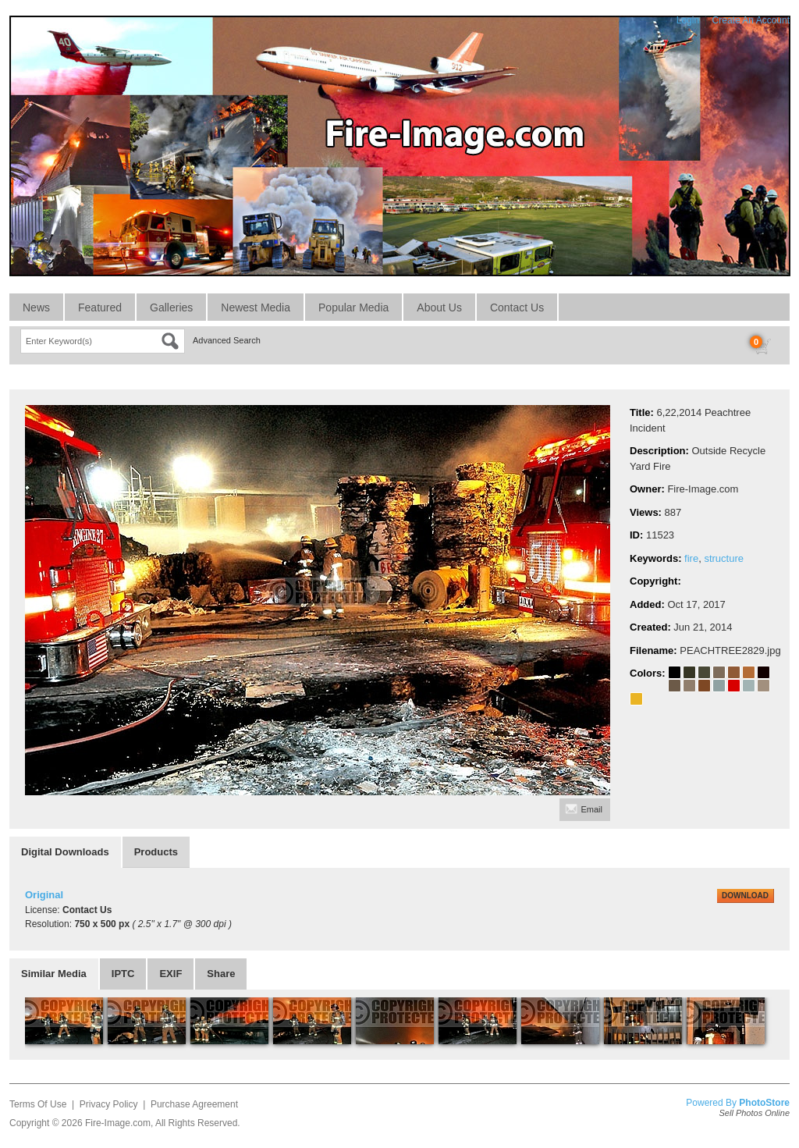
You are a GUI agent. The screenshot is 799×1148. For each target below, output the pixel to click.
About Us (439, 307)
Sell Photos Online (754, 1113)
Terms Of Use (37, 1104)
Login (687, 20)
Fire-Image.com (118, 1123)
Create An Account (751, 20)
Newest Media (255, 307)
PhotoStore (764, 1102)
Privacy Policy (109, 1104)
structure (724, 558)
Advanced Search (227, 340)
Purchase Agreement (194, 1104)
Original (44, 895)
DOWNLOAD (745, 895)
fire (691, 558)
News (36, 307)
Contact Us (517, 307)
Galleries (171, 307)
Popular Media (353, 307)
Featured (100, 307)
